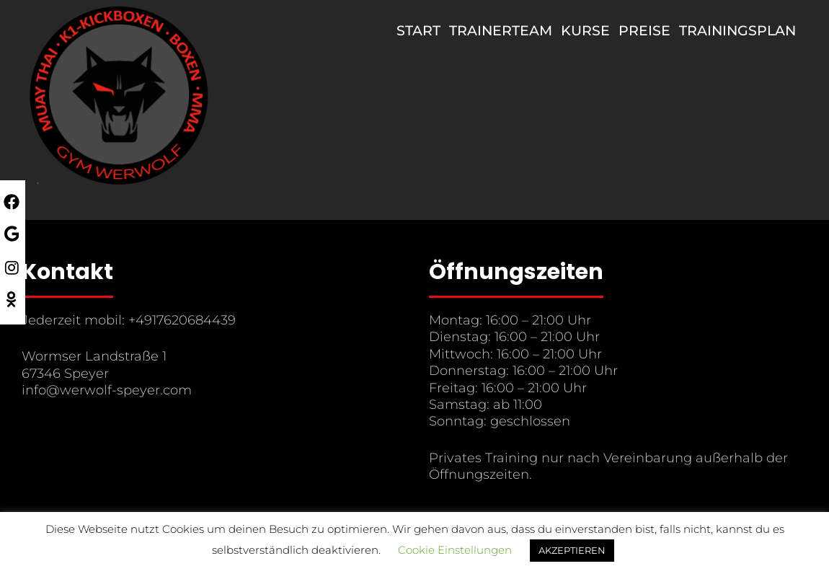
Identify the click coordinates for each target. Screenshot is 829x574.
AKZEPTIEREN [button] (572, 550)
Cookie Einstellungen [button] (455, 550)
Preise (644, 30)
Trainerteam (500, 30)
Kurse (585, 30)
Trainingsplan (737, 30)
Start (418, 30)
